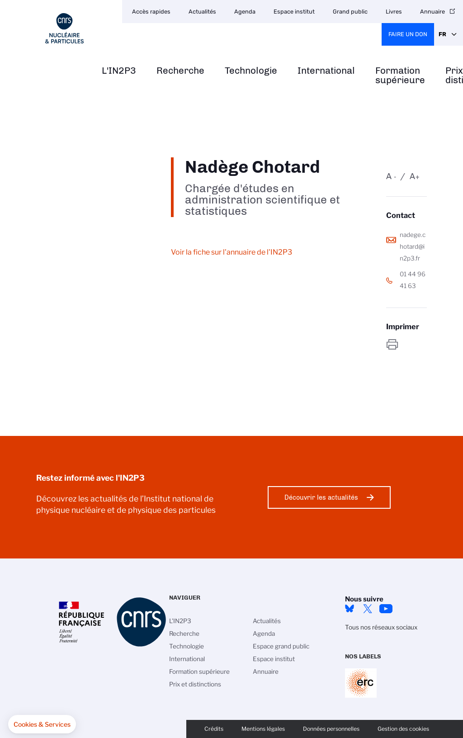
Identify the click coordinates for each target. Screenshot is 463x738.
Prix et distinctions (195, 684)
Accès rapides (151, 11)
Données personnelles (331, 728)
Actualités (202, 11)
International (326, 71)
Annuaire (266, 671)
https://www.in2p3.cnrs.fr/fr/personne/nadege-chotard (406, 344)
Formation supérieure (400, 75)
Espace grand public (281, 646)
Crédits (213, 728)
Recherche (180, 71)
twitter (367, 608)
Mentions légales (263, 728)
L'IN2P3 (119, 71)
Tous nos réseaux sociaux (381, 627)
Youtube (385, 608)
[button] (42, 724)
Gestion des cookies (403, 728)
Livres (394, 11)
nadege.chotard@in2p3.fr (412, 246)
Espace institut (294, 11)
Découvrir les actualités (321, 497)
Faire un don (407, 34)
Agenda (244, 11)
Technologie (251, 71)
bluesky (349, 608)
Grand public (350, 11)
